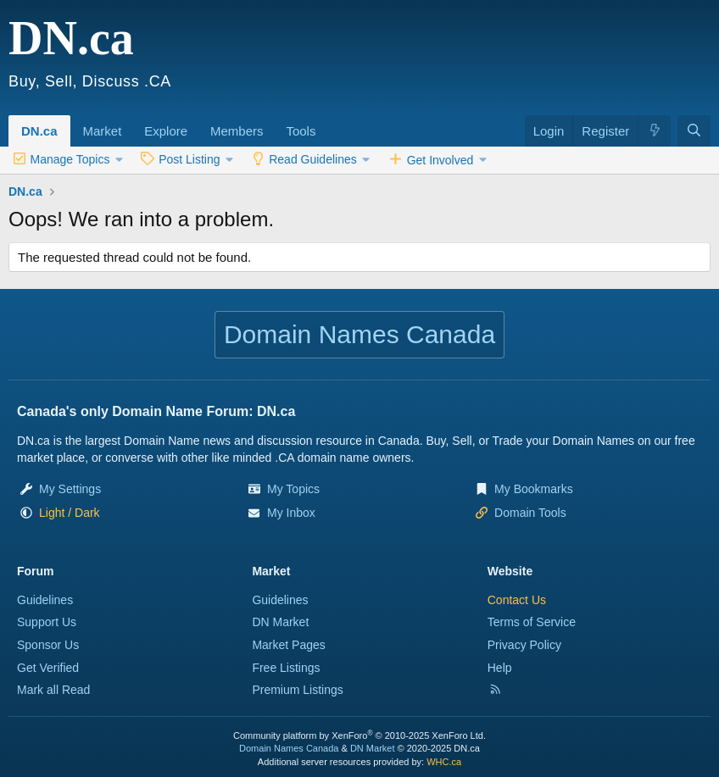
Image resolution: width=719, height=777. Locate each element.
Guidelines (45, 600)
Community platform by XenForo (359, 735)
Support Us (46, 622)
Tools (300, 131)
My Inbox (291, 512)
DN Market (280, 622)
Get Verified (48, 667)
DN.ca (39, 131)
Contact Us (517, 600)
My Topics (293, 489)
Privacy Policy (524, 645)
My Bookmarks (533, 489)
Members (237, 131)
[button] (127, 122)
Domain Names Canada (288, 748)
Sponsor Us (48, 645)
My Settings (70, 489)
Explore (165, 131)
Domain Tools (530, 512)
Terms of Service (532, 622)
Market (102, 131)
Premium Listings (297, 690)
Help (500, 667)
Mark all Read (53, 690)
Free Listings (286, 667)
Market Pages (288, 645)
